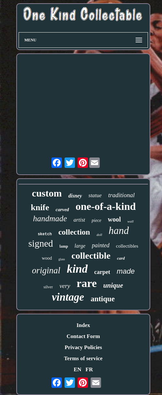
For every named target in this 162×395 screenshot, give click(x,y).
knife (40, 207)
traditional (121, 195)
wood (47, 258)
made (126, 271)
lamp (64, 246)
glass (61, 259)
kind (77, 269)
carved (62, 209)
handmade (50, 218)
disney (75, 195)
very (64, 285)
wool (114, 219)
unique (113, 285)
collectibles (127, 246)
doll (99, 235)
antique (103, 299)
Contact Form (83, 336)
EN (77, 369)
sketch (45, 234)
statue (95, 195)
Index (83, 325)
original (46, 270)
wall (130, 221)
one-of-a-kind (106, 206)
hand (119, 230)
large (80, 246)
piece (96, 220)
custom (47, 193)
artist (79, 220)
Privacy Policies (83, 347)
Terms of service (83, 358)
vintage (68, 297)
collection (74, 232)
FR (89, 369)
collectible (90, 256)
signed (40, 243)
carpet (102, 272)
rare (87, 283)
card (121, 258)
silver (48, 286)
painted (101, 245)
